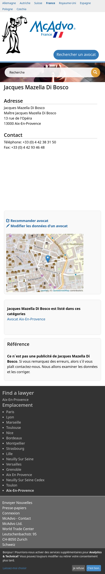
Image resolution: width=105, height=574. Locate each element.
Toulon (11, 485)
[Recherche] (95, 72)
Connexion (11, 513)
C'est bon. (93, 568)
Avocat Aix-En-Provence (26, 319)
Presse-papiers (14, 508)
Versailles (13, 464)
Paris (10, 411)
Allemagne (9, 3)
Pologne (7, 9)
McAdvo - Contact (16, 518)
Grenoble (13, 469)
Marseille (13, 422)
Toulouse (13, 427)
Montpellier (15, 443)
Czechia (21, 9)
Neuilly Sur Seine (20, 459)
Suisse (38, 3)
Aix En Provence (19, 474)
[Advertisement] (52, 177)
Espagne (85, 3)
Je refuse (78, 568)
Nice (9, 432)
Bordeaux (14, 438)
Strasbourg (15, 448)
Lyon (10, 417)
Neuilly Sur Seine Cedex (25, 480)
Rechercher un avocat (76, 54)
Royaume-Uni (67, 3)
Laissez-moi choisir (14, 568)
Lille (9, 453)
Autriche (25, 3)
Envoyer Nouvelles (17, 502)
